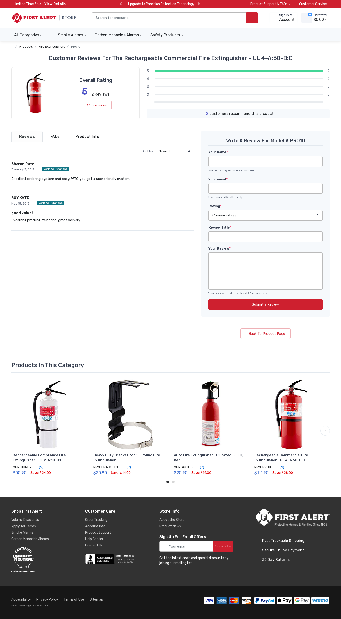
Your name (218, 152)
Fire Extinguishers (52, 46)
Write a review (96, 105)
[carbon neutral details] (37, 559)
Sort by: (148, 151)
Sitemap (96, 599)
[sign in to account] (283, 17)
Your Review (219, 249)
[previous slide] (121, 3)
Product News (170, 526)
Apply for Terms (23, 526)
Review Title (219, 227)
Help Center (94, 539)
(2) (279, 467)
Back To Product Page (265, 333)
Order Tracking (96, 520)
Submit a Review (265, 304)
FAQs (55, 136)
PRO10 (75, 46)
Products (26, 46)
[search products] (252, 17)
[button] (325, 431)
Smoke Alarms (70, 35)
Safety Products (165, 35)
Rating (214, 206)
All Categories (25, 35)
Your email (218, 179)
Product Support (98, 533)
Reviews (27, 136)
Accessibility (21, 599)
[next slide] (199, 3)
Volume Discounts (25, 520)
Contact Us (94, 545)
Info (87, 136)
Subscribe (223, 546)
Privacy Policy (47, 599)
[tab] (27, 136)
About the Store (171, 520)
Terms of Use (74, 599)
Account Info (95, 526)
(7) (126, 467)
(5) (38, 467)
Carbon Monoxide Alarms (117, 35)
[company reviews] (111, 559)
